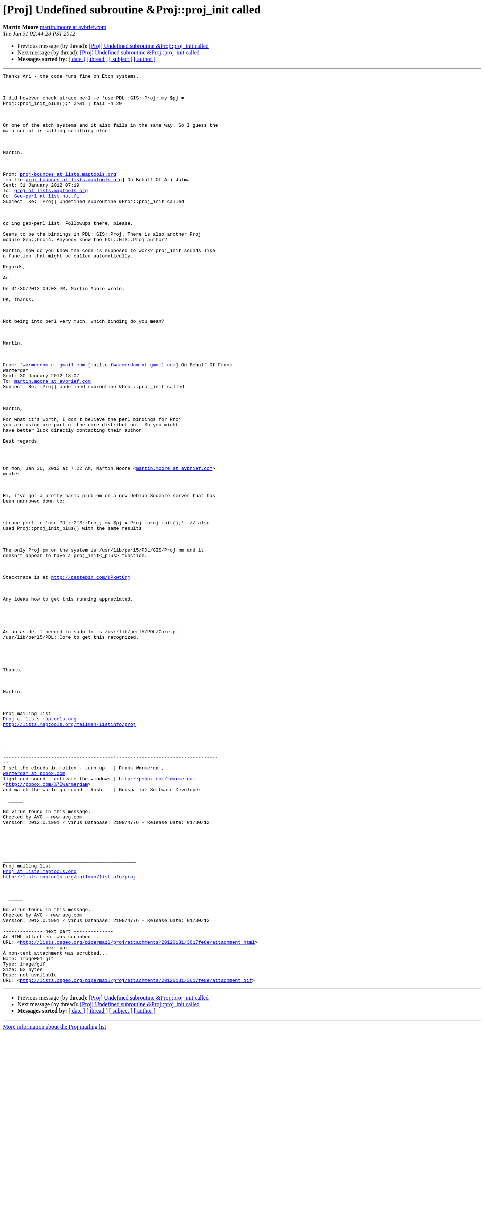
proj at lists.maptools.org (51, 214)
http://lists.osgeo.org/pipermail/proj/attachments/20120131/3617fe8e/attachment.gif (136, 1162)
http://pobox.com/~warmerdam (157, 920)
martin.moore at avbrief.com (73, 27)
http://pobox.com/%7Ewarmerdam (47, 926)
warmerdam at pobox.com (34, 913)
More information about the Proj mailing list (54, 1209)
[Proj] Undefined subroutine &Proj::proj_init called (149, 46)
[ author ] (145, 59)
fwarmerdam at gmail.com (52, 423)
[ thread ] (97, 59)
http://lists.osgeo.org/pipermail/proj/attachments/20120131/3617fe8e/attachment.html (137, 1116)
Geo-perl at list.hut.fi (46, 221)
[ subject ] (120, 59)
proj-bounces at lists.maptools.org (68, 194)
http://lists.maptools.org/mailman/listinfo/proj (69, 855)
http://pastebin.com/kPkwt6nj (90, 678)
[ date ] (77, 59)
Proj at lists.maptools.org (40, 848)
